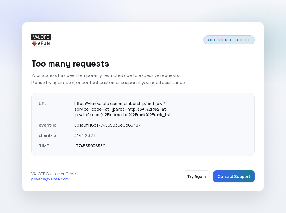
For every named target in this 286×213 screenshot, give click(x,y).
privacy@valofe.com (50, 179)
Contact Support (234, 176)
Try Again (196, 176)
